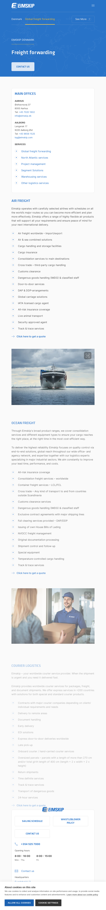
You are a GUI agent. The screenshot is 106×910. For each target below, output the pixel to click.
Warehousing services (34, 178)
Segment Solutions (32, 171)
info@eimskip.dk (23, 117)
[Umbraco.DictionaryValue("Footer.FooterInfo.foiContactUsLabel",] (24, 870)
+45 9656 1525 (27, 135)
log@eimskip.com (24, 139)
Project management (33, 165)
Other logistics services (35, 184)
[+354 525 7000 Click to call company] (27, 843)
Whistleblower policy (70, 821)
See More (83, 19)
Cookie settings (48, 903)
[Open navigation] (92, 5)
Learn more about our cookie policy (82, 894)
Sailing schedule (32, 821)
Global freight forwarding (40, 19)
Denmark (16, 19)
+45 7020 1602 (27, 113)
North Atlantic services (34, 159)
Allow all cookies (19, 903)
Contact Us (32, 833)
